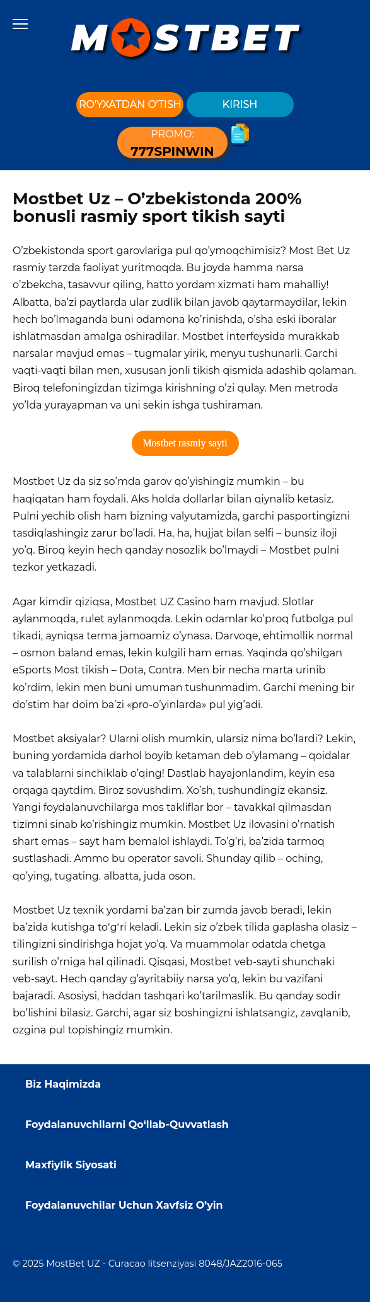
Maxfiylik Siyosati (71, 1165)
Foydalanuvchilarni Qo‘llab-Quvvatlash (127, 1125)
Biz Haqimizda (63, 1084)
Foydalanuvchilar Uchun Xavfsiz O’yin (124, 1205)
